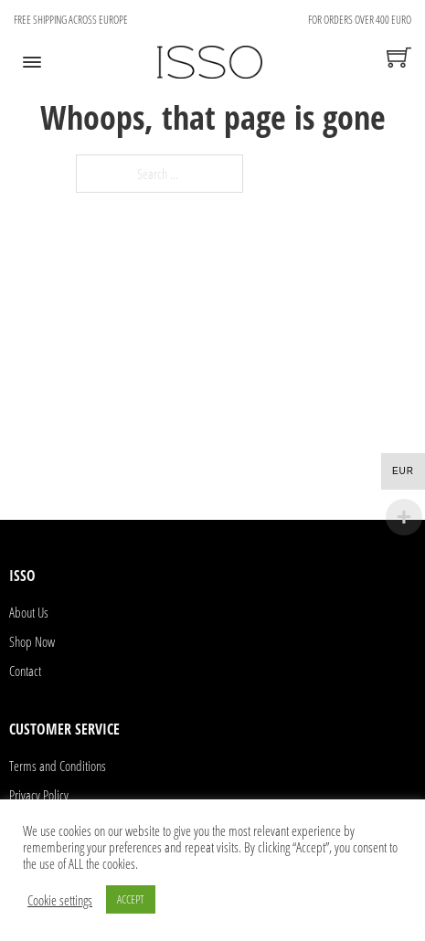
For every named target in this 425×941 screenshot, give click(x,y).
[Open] (32, 62)
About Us (28, 612)
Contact (25, 670)
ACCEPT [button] (130, 899)
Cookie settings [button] (59, 900)
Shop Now (32, 641)
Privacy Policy (39, 795)
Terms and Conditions (57, 765)
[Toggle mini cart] (399, 57)
